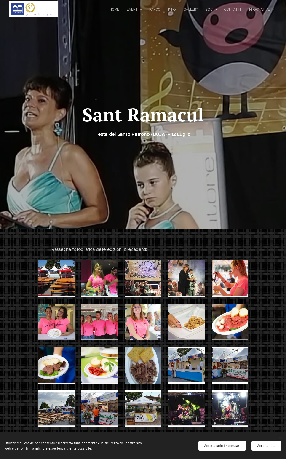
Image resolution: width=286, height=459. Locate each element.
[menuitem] (112, 9)
